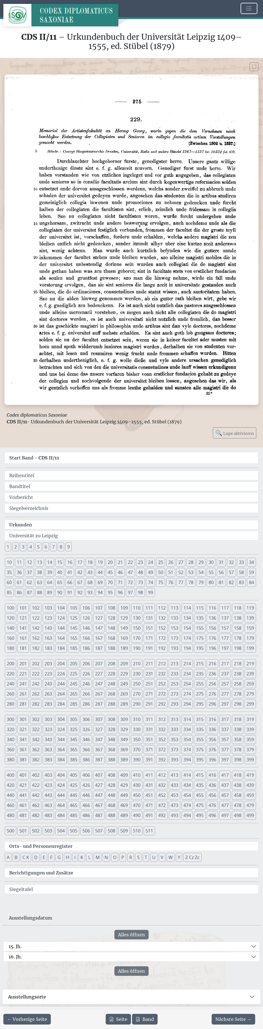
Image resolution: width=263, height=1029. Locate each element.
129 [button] (124, 618)
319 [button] (250, 719)
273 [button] (174, 694)
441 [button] (23, 795)
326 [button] (86, 729)
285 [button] (73, 704)
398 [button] (237, 760)
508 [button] (111, 831)
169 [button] (124, 638)
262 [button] (36, 694)
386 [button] (86, 760)
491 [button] (149, 815)
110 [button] (136, 608)
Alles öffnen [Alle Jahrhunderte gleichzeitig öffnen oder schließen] (131, 934)
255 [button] (200, 684)
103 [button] (48, 608)
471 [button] (149, 805)
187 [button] (99, 648)
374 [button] (187, 749)
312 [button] (162, 719)
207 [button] (99, 664)
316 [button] (212, 719)
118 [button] (237, 608)
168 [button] (111, 638)
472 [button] (162, 805)
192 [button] (162, 648)
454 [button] (187, 795)
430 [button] (136, 785)
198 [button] (237, 648)
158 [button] (237, 628)
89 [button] (49, 592)
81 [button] (221, 582)
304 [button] (61, 719)
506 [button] (86, 831)
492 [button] (162, 815)
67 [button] (79, 582)
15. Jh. (15, 946)
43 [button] (90, 572)
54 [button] (201, 572)
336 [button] (212, 729)
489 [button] (124, 815)
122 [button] (36, 618)
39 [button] (49, 572)
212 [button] (162, 664)
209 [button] (124, 664)
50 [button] (160, 572)
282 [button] (36, 704)
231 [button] (149, 674)
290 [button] (136, 704)
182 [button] (36, 648)
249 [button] (124, 684)
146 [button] (86, 628)
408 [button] (111, 775)
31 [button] (221, 562)
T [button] (146, 857)
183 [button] (48, 648)
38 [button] (39, 572)
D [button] (36, 857)
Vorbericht (21, 497)
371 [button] (149, 749)
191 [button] (149, 648)
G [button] (59, 857)
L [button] (89, 857)
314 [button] (187, 719)
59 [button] (251, 572)
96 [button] (120, 592)
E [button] (44, 857)
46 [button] (120, 572)
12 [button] (29, 562)
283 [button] (48, 704)
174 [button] (187, 638)
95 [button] (110, 592)
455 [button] (200, 795)
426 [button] (86, 785)
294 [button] (187, 704)
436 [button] (212, 785)
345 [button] (73, 739)
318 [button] (237, 719)
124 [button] (61, 618)
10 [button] (9, 562)
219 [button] (250, 664)
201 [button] (23, 664)
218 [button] (237, 664)
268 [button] (111, 694)
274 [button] (187, 694)
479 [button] (250, 805)
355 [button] (200, 739)
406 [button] (86, 775)
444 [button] (61, 795)
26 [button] (170, 562)
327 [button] (99, 729)
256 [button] (212, 684)
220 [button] (10, 674)
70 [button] (110, 582)
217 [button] (225, 664)
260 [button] (10, 694)
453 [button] (174, 795)
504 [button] (61, 831)
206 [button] (86, 664)
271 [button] (149, 694)
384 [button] (61, 760)
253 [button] (174, 684)
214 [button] (187, 664)
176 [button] (212, 638)
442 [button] (36, 795)
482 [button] (36, 815)
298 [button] (237, 704)
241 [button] (23, 684)
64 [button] (49, 582)
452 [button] (162, 795)
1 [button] (8, 547)
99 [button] (150, 592)
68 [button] (90, 582)
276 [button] (212, 694)
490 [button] (136, 815)
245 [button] (73, 684)
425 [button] (73, 785)
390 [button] (136, 760)
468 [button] (111, 805)
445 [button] (73, 795)
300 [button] (10, 719)
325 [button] (73, 729)
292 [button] (162, 704)
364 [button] (61, 749)
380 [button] (10, 760)
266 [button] (86, 694)
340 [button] (10, 739)
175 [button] (200, 638)
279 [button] (250, 694)
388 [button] (111, 760)
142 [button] (36, 628)
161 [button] (23, 638)
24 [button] (150, 562)
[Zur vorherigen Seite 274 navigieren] (27, 1019)
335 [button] (200, 729)
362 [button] (36, 749)
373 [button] (174, 749)
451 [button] (149, 795)
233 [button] (174, 674)
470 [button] (136, 805)
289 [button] (124, 704)
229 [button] (124, 674)
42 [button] (79, 572)
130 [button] (136, 618)
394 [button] (187, 760)
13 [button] (39, 562)
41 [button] (69, 572)
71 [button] (120, 582)
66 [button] (69, 582)
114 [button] (187, 608)
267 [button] (99, 694)
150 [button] (136, 628)
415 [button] (200, 775)
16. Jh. (15, 957)
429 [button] (124, 785)
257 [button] (225, 684)
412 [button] (162, 775)
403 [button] (48, 775)
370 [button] (136, 749)
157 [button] (225, 628)
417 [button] (225, 775)
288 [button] (111, 704)
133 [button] (174, 618)
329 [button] (124, 729)
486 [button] (86, 815)
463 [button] (48, 805)
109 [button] (124, 608)
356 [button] (212, 739)
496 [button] (212, 815)
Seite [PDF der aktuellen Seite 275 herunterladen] (118, 1019)
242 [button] (36, 684)
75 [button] (160, 582)
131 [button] (149, 618)
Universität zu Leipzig (33, 535)
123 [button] (48, 618)
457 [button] (225, 795)
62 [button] (29, 582)
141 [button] (23, 628)
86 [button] (19, 592)
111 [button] (149, 608)
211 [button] (149, 664)
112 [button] (162, 608)
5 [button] (38, 547)
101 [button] (23, 608)
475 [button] (200, 805)
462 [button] (36, 805)
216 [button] (212, 664)
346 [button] (86, 739)
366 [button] (86, 749)
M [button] (98, 857)
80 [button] (211, 582)
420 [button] (10, 785)
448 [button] (111, 795)
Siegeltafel (21, 889)
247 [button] (99, 684)
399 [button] (250, 760)
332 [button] (162, 729)
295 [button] (200, 704)
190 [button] (136, 648)
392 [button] (162, 760)
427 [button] (99, 785)
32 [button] (231, 562)
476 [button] (212, 805)
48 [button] (140, 572)
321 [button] (23, 729)
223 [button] (48, 674)
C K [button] (25, 857)
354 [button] (187, 739)
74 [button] (150, 582)
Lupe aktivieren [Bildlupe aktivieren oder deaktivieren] (234, 432)
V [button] (162, 857)
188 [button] (111, 648)
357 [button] (225, 739)
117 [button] (225, 608)
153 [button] (174, 628)
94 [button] (100, 592)
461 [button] (23, 805)
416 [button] (212, 775)
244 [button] (61, 684)
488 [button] (111, 815)
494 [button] (187, 815)
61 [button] (19, 582)
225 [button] (73, 674)
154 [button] (187, 628)
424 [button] (61, 785)
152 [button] (162, 628)
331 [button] (149, 729)
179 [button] (250, 638)
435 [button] (200, 785)
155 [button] (200, 628)
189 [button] (124, 648)
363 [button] (48, 749)
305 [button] (73, 719)
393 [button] (174, 760)
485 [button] (73, 815)
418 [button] (237, 775)
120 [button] (10, 618)
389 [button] (124, 760)
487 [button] (99, 815)
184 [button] (61, 648)
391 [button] (149, 760)
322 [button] (36, 729)
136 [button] (212, 618)
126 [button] (86, 618)
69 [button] (100, 582)
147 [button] (99, 628)
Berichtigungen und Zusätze (41, 873)
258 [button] (237, 684)
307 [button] (99, 719)
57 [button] (231, 572)
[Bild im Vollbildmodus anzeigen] (254, 66)
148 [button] (111, 628)
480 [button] (10, 815)
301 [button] (23, 719)
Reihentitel (21, 475)
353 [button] (174, 739)
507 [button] (99, 831)
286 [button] (86, 704)
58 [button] (241, 572)
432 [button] (162, 785)
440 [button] (10, 795)
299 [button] (250, 704)
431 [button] (149, 785)
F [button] (51, 857)
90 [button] (59, 592)
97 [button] (130, 592)
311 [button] (149, 719)
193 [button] (174, 648)
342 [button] (36, 739)
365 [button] (73, 749)
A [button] (8, 857)
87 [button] (29, 592)
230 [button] (136, 674)
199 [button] (250, 648)
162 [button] (36, 638)
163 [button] (48, 638)
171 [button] (149, 638)
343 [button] (48, 739)
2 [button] (15, 547)
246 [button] (86, 684)
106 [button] (86, 608)
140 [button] (10, 628)
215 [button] (200, 664)
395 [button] (200, 760)
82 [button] (231, 582)
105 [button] (73, 608)
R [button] (130, 857)
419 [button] (250, 775)
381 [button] (23, 760)
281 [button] (23, 704)
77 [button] (180, 582)
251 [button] (149, 684)
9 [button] (68, 547)
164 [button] (61, 638)
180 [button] (10, 648)
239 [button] (250, 674)
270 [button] (136, 694)
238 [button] (237, 674)
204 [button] (61, 664)
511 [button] (149, 831)
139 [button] (250, 618)
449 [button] (124, 795)
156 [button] (212, 628)
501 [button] (23, 831)
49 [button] (150, 572)
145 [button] (73, 628)
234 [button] (187, 674)
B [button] (16, 857)
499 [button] (250, 815)
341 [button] (23, 739)
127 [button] (99, 618)
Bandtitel (19, 486)
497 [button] (225, 815)
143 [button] (48, 628)
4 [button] (30, 547)
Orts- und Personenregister (41, 846)
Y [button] (179, 857)
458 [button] (237, 795)
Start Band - (34, 458)
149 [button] (124, 628)
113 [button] (174, 608)
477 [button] (225, 805)
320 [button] (10, 729)
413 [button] (174, 775)
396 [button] (212, 760)
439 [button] (250, 785)
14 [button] (49, 562)
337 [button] (225, 729)
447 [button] (99, 795)
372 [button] (162, 749)
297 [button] (225, 704)
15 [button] (59, 562)
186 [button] (86, 648)
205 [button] (73, 664)
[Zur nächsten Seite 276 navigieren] (233, 1019)
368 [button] (111, 749)
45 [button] (110, 572)
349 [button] (124, 739)
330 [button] (136, 729)
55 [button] (211, 572)
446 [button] (86, 795)
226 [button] (86, 674)
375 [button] (200, 749)
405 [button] (73, 775)
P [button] (122, 857)
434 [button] (187, 785)
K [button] (81, 857)
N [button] (106, 857)
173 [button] (174, 638)
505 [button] (73, 831)
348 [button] (111, 739)
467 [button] (99, 805)
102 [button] (36, 608)
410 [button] (136, 775)
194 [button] (187, 648)
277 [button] (225, 694)
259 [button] (250, 684)
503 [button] (48, 831)
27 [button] (180, 562)
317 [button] (225, 719)
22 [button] (130, 562)
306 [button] (86, 719)
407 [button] (99, 775)
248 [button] (111, 684)
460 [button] (10, 805)
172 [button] (162, 638)
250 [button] (136, 684)
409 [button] (124, 775)
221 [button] (23, 674)
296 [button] (212, 704)
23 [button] (140, 562)
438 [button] (237, 785)
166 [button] (86, 638)
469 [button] (124, 805)
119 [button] (250, 608)
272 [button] (162, 694)
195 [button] (200, 648)
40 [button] (59, 572)
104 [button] (61, 608)
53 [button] (190, 572)
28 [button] (190, 562)
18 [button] (90, 562)
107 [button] (99, 608)
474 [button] (187, 805)
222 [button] (36, 674)
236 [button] (212, 674)
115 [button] (200, 608)
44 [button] (100, 572)
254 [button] (187, 684)
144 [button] (61, 628)
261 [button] (23, 694)
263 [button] (48, 694)
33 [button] (241, 562)
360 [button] (10, 749)
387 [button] (99, 760)
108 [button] (111, 608)
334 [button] (187, 729)
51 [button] (170, 572)
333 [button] (174, 729)
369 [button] (124, 749)
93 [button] (90, 592)
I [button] (74, 857)
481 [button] (23, 815)
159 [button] (250, 628)
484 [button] (61, 815)
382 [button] (36, 760)
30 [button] (211, 562)
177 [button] (225, 638)
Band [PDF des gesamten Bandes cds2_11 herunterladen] (145, 1019)
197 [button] (225, 648)
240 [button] (10, 684)
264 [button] (61, 694)
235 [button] (200, 674)
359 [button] (250, 739)
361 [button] (23, 749)
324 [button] (61, 729)
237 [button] (225, 674)
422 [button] (36, 785)
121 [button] (23, 618)
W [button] (171, 857)
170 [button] (136, 638)
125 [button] (73, 618)
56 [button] (221, 572)
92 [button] (79, 592)
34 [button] (251, 562)
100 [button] (10, 608)
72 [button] (130, 582)
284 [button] (61, 704)
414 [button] (187, 775)
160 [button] (10, 638)
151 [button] (149, 628)
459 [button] (250, 795)
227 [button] (99, 674)
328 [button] (111, 729)
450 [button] (136, 795)
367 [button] (99, 749)
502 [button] (36, 831)
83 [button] (241, 582)
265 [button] (73, 694)
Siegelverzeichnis (28, 508)
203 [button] (48, 664)
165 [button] (73, 638)
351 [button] (149, 739)
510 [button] (136, 831)
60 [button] (9, 582)
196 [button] (212, 648)
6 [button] (46, 547)
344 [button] (61, 739)
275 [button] (200, 694)
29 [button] (201, 562)
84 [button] (251, 582)
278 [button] (237, 694)
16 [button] (69, 562)
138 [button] (237, 618)
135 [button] (200, 618)
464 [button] (61, 805)
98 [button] (140, 592)
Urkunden (20, 525)
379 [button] (250, 749)
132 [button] (162, 618)
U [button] (154, 857)
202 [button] (36, 664)
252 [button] (162, 684)
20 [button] (110, 562)
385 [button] (73, 760)
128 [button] (111, 618)
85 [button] (9, 592)
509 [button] (124, 831)
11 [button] (19, 562)
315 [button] (200, 719)
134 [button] (187, 618)
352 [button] (162, 739)
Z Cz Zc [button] (192, 857)
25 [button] (160, 562)
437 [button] (225, 785)
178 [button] (237, 638)
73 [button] (140, 582)
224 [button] (61, 674)
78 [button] (190, 582)
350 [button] (136, 739)
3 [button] (23, 547)
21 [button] (120, 562)
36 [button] (19, 572)
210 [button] (136, 664)
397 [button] (225, 760)
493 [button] (174, 815)
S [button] (138, 857)
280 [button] (10, 704)
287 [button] (99, 704)
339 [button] (250, 729)
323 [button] (48, 729)
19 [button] (100, 562)
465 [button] (73, 805)
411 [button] (149, 775)
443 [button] (48, 795)
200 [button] (10, 664)
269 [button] (124, 694)
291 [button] (149, 704)
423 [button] (48, 785)
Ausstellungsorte (27, 997)
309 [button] (124, 719)
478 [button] (237, 805)
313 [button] (174, 719)
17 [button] (79, 562)
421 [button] (23, 785)
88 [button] (39, 592)
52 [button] (180, 572)
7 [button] (53, 547)
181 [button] (23, 648)
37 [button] (29, 572)
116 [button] (212, 608)
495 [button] (200, 815)
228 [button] (111, 674)
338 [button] (237, 729)
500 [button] (10, 831)
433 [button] (174, 785)
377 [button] (225, 749)
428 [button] (111, 785)
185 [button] (73, 648)
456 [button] (212, 795)
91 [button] (69, 592)
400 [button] (10, 775)
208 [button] (111, 664)
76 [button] (170, 582)
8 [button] (61, 547)
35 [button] (9, 572)
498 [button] (237, 815)
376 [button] (212, 749)
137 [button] (225, 618)
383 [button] (48, 760)
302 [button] (36, 719)
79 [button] (201, 582)
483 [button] (48, 815)
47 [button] (130, 572)
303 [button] (48, 719)
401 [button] (23, 775)
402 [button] (36, 775)
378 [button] (237, 749)
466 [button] (86, 805)
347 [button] (99, 739)
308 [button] (111, 719)
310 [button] (136, 719)
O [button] (114, 857)
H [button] (67, 857)
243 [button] (48, 684)
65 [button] (59, 582)
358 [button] (237, 739)
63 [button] (39, 582)
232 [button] (162, 674)
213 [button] (174, 664)
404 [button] (61, 775)
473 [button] (174, 805)
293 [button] (174, 704)
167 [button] (99, 638)
